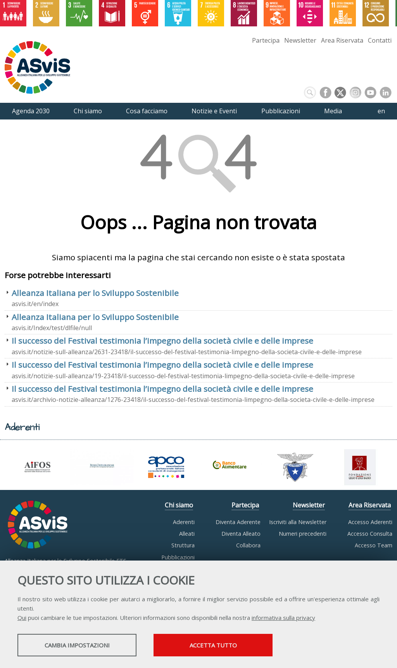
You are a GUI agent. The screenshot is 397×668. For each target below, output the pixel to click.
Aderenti (184, 522)
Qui (21, 617)
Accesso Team (373, 545)
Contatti (380, 40)
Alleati (187, 533)
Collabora (248, 545)
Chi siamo (179, 505)
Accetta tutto (218, 645)
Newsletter (300, 40)
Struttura (183, 545)
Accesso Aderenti (370, 522)
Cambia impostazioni (78, 645)
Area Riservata (342, 40)
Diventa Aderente (238, 522)
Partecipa (266, 40)
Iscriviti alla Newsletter (297, 522)
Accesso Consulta (369, 533)
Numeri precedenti (302, 533)
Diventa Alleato (241, 533)
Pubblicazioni (178, 557)
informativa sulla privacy (283, 617)
